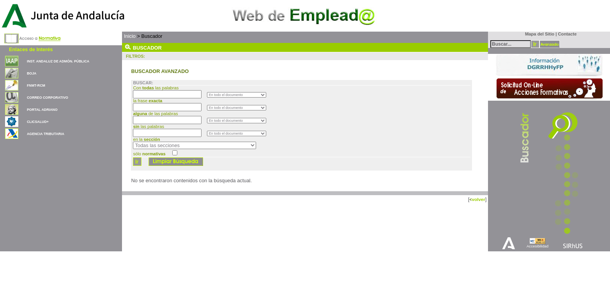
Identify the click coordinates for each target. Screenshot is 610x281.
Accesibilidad (537, 246)
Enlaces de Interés (31, 49)
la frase (148, 100)
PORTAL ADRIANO (42, 110)
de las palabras (155, 113)
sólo (149, 153)
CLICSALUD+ (38, 122)
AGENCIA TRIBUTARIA (45, 134)
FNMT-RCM (36, 85)
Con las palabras (156, 87)
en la (146, 139)
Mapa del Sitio (538, 34)
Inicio (130, 36)
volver (478, 199)
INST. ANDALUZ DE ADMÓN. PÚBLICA (58, 61)
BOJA (31, 73)
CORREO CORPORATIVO (47, 98)
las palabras (148, 126)
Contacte (567, 34)
